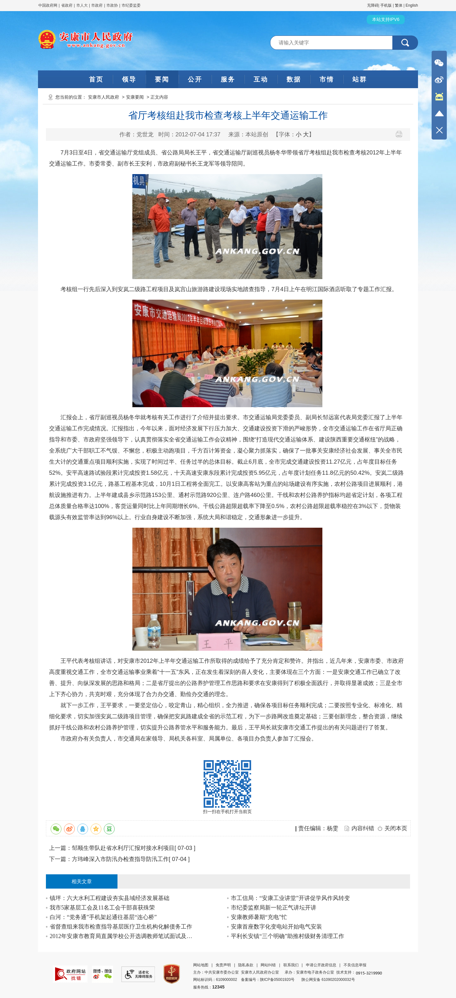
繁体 (398, 5)
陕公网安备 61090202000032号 (328, 979)
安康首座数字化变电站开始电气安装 (276, 926)
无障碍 (372, 5)
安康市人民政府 (103, 97)
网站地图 (200, 965)
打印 (401, 134)
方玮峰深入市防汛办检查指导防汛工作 (120, 859)
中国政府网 (47, 5)
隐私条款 (245, 965)
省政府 (67, 5)
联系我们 (291, 965)
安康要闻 (135, 97)
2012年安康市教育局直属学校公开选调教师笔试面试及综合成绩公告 (122, 936)
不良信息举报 (355, 965)
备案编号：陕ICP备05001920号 (267, 979)
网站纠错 (268, 965)
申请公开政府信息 (321, 965)
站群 (359, 79)
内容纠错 (363, 828)
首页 (96, 79)
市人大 (82, 5)
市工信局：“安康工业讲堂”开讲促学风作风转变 (290, 898)
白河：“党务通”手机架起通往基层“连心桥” (103, 917)
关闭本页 (395, 828)
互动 (261, 79)
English (412, 5)
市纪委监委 (131, 5)
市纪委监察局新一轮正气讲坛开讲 (273, 907)
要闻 (162, 79)
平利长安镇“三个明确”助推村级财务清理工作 (287, 936)
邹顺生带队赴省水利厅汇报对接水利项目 (123, 848)
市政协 (112, 5)
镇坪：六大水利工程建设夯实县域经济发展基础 (109, 898)
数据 (294, 79)
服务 (228, 79)
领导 (129, 79)
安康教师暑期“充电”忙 (259, 917)
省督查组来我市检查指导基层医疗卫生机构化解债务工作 (121, 926)
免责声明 (223, 965)
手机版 (386, 5)
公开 (195, 79)
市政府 (97, 5)
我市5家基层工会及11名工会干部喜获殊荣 (102, 907)
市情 (327, 79)
